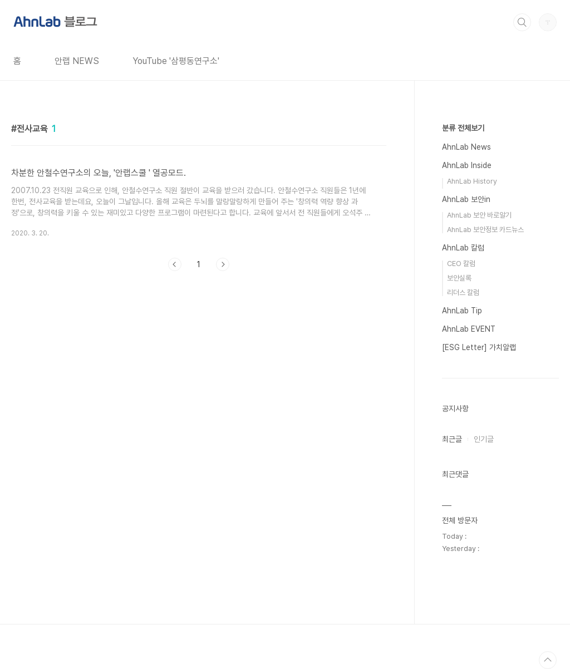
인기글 (484, 439)
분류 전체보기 (463, 128)
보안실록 (459, 278)
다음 (222, 264)
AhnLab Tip (462, 310)
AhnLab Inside (467, 165)
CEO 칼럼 (461, 263)
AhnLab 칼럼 (463, 247)
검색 (522, 22)
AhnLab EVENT (468, 328)
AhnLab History (472, 181)
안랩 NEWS (77, 61)
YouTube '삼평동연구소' (175, 61)
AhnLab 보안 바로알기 (479, 215)
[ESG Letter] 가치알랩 (479, 347)
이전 (174, 264)
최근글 (452, 439)
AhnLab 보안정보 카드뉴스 (485, 229)
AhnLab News (466, 146)
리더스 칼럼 (463, 292)
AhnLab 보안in (466, 199)
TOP (548, 660)
